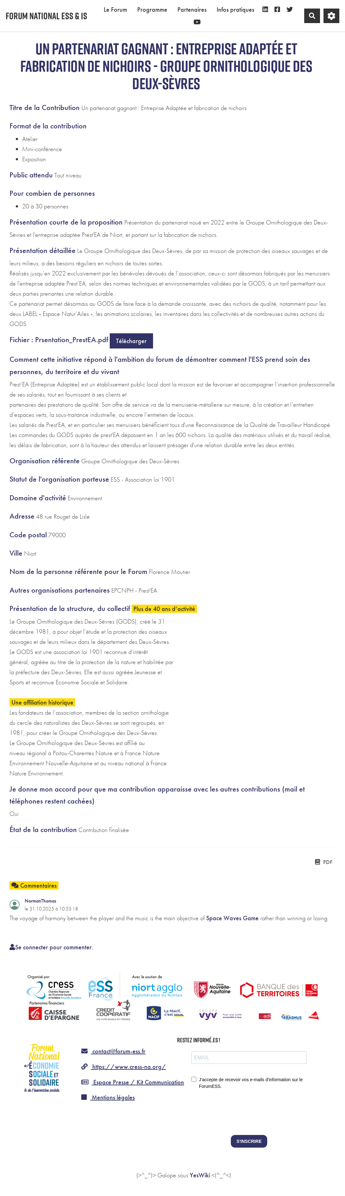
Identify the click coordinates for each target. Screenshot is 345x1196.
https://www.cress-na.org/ (123, 1067)
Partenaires (191, 9)
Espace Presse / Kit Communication (132, 1082)
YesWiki (200, 1175)
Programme (152, 9)
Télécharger (131, 341)
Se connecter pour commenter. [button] (51, 947)
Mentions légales (108, 1097)
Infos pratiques (235, 9)
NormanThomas (40, 900)
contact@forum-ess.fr (113, 1051)
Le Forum (115, 9)
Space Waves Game (232, 918)
